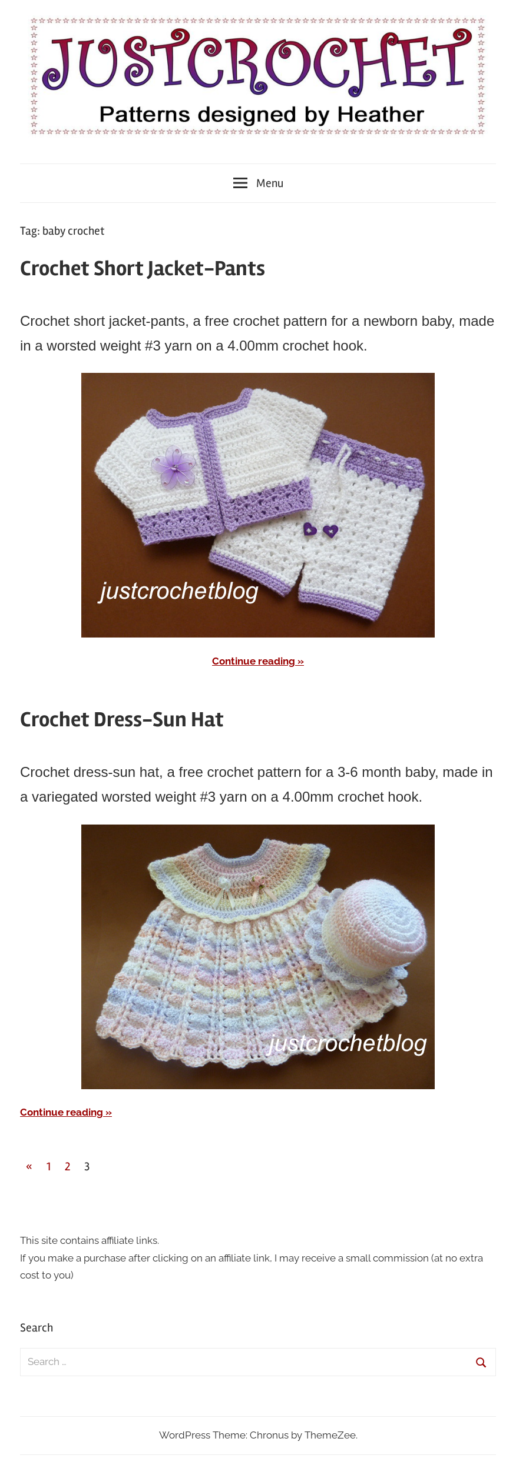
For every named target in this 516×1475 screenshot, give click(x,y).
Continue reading (253, 661)
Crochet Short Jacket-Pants (142, 269)
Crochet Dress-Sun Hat (122, 720)
